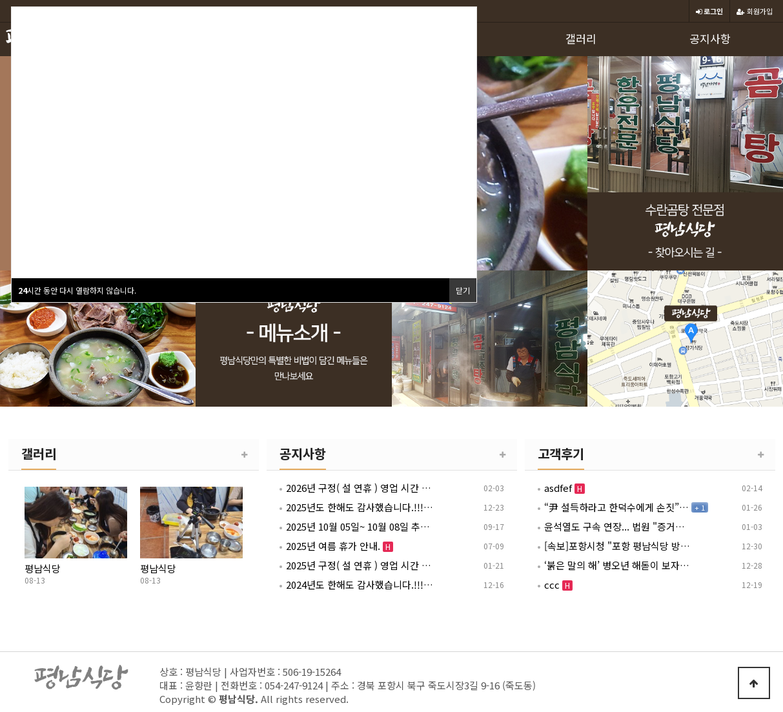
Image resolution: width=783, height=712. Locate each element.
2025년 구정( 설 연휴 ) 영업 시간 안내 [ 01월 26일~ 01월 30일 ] (359, 565)
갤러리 (580, 38)
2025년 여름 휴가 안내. (339, 546)
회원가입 (755, 11)
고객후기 (561, 453)
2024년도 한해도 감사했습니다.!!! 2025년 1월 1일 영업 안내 (359, 585)
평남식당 (43, 568)
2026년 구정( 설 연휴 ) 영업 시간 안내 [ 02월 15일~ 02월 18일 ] (359, 488)
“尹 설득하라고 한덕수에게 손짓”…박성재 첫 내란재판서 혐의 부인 (617, 507)
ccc (558, 585)
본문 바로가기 (0, 0)
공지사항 (710, 38)
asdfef (564, 488)
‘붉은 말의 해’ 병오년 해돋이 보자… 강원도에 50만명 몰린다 (617, 565)
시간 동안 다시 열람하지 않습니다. (77, 290)
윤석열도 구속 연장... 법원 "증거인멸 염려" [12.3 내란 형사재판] (617, 527)
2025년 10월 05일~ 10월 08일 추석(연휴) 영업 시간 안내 (359, 527)
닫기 (463, 290)
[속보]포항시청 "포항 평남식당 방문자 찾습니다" (617, 546)
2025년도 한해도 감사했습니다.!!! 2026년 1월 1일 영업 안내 (359, 507)
